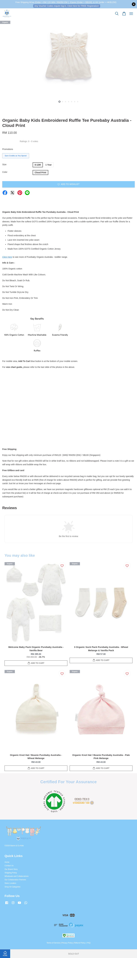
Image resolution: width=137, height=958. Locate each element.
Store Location (10, 883)
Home (7, 862)
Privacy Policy (67, 943)
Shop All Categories (12, 887)
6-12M (38, 165)
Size (4, 164)
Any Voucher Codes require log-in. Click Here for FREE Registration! (66, 6)
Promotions (7, 149)
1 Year (48, 165)
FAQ (88, 943)
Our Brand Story (11, 869)
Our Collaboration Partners (15, 880)
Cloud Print (40, 172)
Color (4, 172)
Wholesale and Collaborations (17, 876)
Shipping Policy (11, 873)
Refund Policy (79, 943)
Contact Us (9, 866)
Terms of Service (53, 943)
